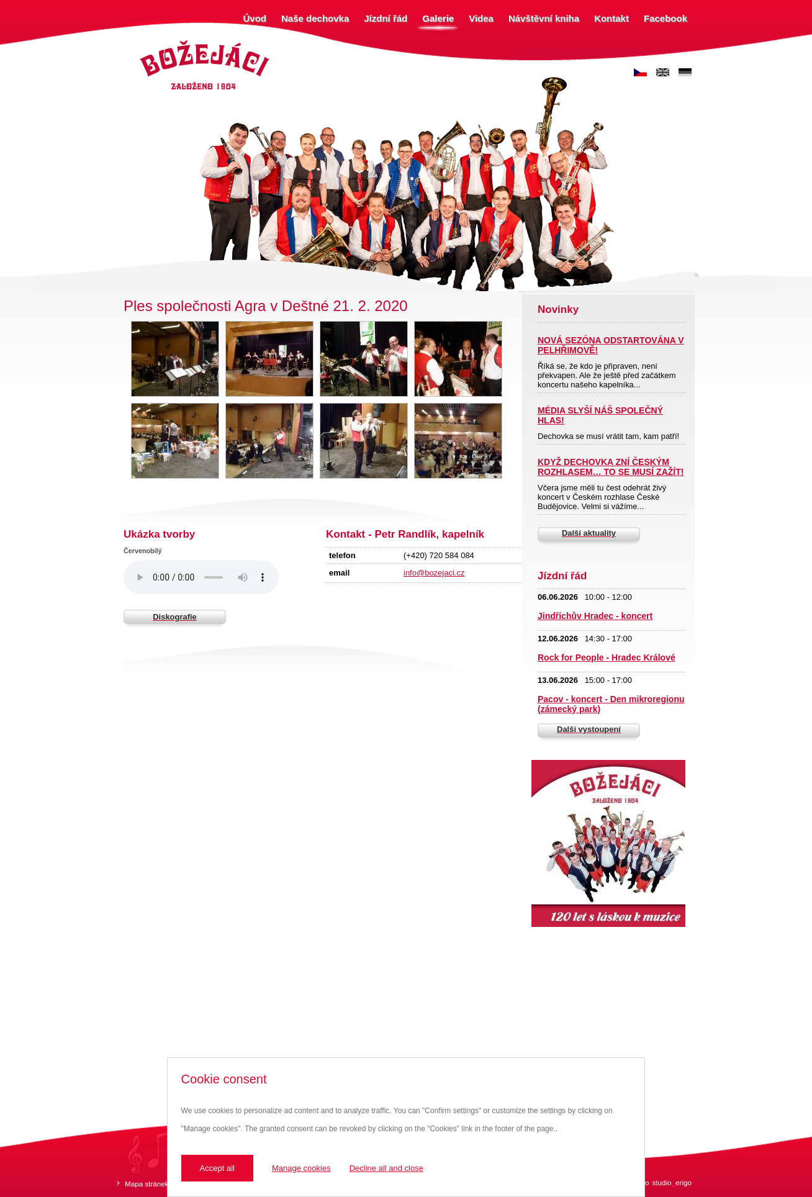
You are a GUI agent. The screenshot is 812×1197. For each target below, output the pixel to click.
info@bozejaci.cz (434, 572)
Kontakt (611, 18)
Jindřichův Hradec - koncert (595, 616)
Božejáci (151, 42)
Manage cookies (301, 1168)
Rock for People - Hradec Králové (606, 657)
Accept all (217, 1168)
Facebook (665, 18)
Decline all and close (386, 1168)
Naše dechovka (315, 18)
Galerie (438, 18)
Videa (481, 18)
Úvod (255, 18)
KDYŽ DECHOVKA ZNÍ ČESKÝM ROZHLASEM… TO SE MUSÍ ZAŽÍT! (610, 467)
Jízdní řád (385, 18)
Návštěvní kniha (543, 18)
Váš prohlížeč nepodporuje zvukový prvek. (201, 577)
